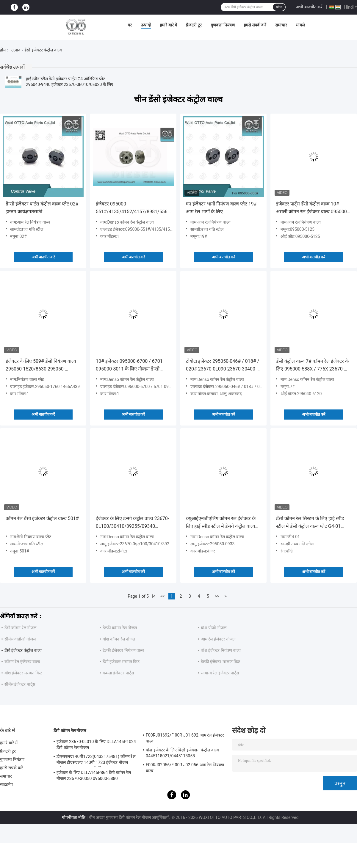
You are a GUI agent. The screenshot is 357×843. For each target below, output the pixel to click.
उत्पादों (146, 25)
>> (217, 596)
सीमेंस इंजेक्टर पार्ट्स (19, 684)
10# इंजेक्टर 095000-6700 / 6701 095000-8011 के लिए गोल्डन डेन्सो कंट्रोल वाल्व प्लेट (129, 365)
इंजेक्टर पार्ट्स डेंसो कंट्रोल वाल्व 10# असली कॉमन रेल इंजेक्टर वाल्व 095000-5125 (312, 208)
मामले (300, 25)
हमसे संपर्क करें (255, 25)
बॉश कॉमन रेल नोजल (119, 639)
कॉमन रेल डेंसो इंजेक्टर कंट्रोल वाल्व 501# (42, 518)
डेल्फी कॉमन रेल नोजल (120, 627)
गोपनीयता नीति (73, 817)
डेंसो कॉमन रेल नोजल (20, 627)
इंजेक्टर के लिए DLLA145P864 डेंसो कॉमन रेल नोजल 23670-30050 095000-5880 (94, 775)
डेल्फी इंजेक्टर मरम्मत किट (220, 661)
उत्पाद (15, 50)
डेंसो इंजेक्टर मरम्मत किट (121, 661)
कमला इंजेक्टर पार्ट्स (118, 673)
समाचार (281, 25)
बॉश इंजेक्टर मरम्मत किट (23, 673)
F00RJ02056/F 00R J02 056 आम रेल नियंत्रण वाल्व (185, 767)
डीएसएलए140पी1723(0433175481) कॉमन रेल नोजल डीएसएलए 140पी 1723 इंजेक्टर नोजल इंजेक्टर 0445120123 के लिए (96, 760)
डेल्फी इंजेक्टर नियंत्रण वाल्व (123, 650)
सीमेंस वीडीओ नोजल (20, 639)
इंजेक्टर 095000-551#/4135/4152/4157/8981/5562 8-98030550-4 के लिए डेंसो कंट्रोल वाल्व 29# (133, 208)
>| (226, 596)
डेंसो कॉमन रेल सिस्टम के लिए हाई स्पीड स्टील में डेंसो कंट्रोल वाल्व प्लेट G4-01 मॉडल (310, 523)
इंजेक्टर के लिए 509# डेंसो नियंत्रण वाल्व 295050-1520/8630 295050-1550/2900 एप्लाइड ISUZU (41, 365)
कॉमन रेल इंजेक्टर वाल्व (22, 661)
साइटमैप (6, 784)
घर (130, 25)
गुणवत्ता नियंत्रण (223, 25)
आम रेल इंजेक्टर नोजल (218, 639)
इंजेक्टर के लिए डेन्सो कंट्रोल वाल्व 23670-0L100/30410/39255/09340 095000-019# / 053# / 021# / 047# (133, 523)
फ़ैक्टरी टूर (193, 25)
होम (3, 50)
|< (153, 596)
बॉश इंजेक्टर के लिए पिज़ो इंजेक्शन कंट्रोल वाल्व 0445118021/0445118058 (182, 753)
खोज (279, 7)
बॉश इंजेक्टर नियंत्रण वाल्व (221, 650)
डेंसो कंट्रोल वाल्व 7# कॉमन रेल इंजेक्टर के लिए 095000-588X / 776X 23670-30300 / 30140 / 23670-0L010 (312, 365)
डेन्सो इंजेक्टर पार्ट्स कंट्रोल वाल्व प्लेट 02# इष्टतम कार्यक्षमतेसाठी (42, 207)
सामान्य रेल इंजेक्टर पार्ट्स (220, 673)
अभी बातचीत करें (309, 6)
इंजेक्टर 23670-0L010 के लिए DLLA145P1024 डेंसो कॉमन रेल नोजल (96, 744)
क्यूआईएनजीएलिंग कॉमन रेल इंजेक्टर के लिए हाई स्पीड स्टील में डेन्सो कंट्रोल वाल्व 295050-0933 (221, 523)
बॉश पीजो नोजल (213, 627)
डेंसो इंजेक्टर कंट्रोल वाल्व (23, 650)
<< (162, 596)
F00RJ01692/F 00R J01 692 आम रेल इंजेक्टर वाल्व (185, 738)
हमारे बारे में (168, 25)
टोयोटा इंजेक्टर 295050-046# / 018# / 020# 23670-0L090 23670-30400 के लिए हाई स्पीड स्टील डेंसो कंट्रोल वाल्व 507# (223, 365)
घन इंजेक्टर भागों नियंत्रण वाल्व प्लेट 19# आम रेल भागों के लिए (221, 207)
